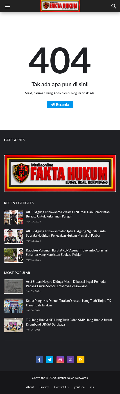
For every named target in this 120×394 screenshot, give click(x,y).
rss (92, 387)
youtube (79, 387)
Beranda (60, 104)
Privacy (44, 387)
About (30, 387)
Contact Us (61, 387)
